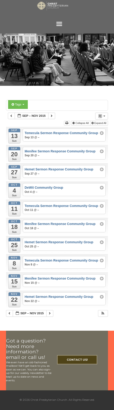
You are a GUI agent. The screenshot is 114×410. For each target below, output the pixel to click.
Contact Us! (77, 359)
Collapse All (81, 123)
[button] (103, 313)
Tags (18, 104)
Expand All (99, 123)
